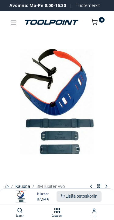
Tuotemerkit (88, 5)
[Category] (57, 211)
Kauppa (22, 186)
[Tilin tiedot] (94, 211)
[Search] (20, 211)
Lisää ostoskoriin (79, 196)
